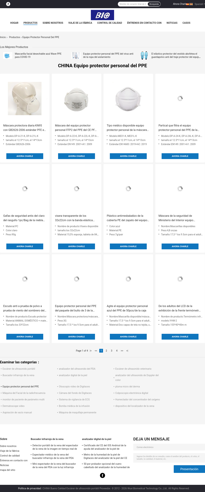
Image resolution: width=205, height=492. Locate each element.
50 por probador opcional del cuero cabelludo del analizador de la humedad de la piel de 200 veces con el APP (107, 466)
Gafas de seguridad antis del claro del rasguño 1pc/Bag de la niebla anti (24, 218)
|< (91, 350)
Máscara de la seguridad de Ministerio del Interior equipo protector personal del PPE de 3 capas (178, 218)
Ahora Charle (180, 4)
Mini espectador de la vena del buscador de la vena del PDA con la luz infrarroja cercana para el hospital (54, 466)
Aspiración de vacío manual (17, 412)
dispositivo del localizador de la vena (134, 406)
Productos (30, 23)
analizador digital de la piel (73, 375)
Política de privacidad (29, 488)
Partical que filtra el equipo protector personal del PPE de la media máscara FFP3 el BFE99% (178, 128)
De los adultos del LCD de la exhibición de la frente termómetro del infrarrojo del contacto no (179, 308)
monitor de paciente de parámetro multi (24, 399)
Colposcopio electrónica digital (131, 393)
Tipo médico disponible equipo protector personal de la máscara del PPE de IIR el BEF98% (127, 128)
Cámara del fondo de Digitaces (75, 393)
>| (127, 350)
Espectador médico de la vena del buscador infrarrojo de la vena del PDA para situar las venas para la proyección (53, 456)
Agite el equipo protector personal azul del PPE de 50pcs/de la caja (127, 308)
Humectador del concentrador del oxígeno (137, 399)
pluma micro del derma (127, 386)
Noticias (172, 23)
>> (122, 350)
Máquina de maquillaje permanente (77, 412)
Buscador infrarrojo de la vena (18, 375)
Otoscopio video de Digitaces (74, 386)
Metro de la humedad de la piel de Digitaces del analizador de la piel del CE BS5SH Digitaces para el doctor (105, 456)
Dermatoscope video (13, 406)
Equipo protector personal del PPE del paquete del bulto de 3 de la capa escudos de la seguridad (75, 308)
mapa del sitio (7, 470)
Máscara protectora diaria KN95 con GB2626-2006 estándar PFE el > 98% (24, 128)
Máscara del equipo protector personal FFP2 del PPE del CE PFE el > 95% (75, 128)
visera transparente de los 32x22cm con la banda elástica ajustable (74, 218)
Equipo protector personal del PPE (21, 386)
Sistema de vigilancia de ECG (74, 399)
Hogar (14, 23)
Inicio (3, 37)
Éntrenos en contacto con (144, 23)
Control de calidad (109, 23)
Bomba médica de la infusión (74, 406)
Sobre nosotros (53, 23)
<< (96, 350)
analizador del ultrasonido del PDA (77, 368)
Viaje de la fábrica (80, 23)
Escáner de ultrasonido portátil (19, 368)
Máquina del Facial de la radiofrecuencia (24, 393)
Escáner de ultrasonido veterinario (133, 368)
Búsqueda (154, 4)
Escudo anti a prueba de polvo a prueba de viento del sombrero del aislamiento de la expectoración (23, 308)
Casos (186, 23)
